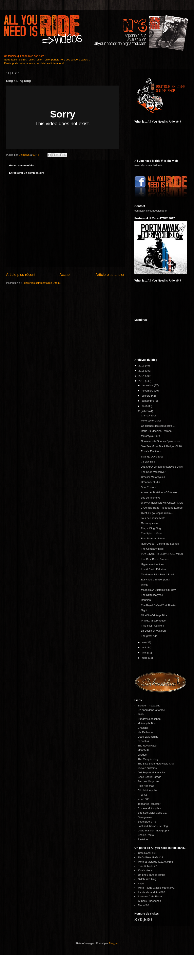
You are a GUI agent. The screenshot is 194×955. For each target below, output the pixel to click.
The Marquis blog (148, 759)
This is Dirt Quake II (152, 625)
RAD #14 (157, 857)
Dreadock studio (150, 482)
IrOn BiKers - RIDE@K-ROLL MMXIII (162, 553)
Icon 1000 (143, 799)
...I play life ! (148, 461)
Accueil (65, 275)
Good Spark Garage (149, 776)
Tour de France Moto (153, 518)
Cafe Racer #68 (147, 852)
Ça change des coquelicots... (158, 425)
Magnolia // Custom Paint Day (158, 589)
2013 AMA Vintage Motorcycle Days (161, 466)
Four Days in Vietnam (153, 538)
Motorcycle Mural (151, 420)
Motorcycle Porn (150, 435)
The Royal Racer (147, 745)
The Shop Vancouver (153, 471)
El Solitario (144, 741)
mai (144, 647)
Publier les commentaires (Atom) (41, 282)
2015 (141, 370)
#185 (170, 861)
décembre (148, 385)
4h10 (140, 714)
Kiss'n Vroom (145, 870)
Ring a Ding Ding (151, 528)
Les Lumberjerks (150, 497)
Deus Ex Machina (148, 736)
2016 (141, 365)
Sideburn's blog (147, 879)
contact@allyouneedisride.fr (150, 210)
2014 (141, 375)
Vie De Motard (146, 732)
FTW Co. (143, 794)
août (145, 406)
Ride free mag (146, 785)
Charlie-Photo (146, 834)
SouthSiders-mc (147, 821)
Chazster (143, 727)
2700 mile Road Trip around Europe (161, 507)
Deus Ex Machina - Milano (156, 430)
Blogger (113, 943)
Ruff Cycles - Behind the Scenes (160, 543)
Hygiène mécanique (152, 564)
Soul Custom (148, 487)
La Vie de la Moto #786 (151, 892)
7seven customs (147, 768)
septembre (148, 400)
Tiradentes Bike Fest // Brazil (157, 574)
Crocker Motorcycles (153, 477)
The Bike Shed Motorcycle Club (156, 763)
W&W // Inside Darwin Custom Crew (162, 502)
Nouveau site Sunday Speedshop (160, 441)
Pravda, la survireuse (153, 620)
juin (144, 642)
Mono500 (143, 750)
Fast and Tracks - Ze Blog (153, 826)
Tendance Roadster (149, 803)
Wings (144, 584)
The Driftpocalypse (152, 594)
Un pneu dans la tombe (151, 709)
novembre (148, 390)
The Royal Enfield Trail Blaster (158, 605)
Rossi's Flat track (151, 451)
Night (144, 610)
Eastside (143, 839)
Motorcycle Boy (147, 723)
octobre (146, 395)
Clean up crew (149, 523)
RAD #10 (143, 857)
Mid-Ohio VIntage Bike (154, 615)
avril (144, 652)
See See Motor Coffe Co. (152, 812)
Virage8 (142, 754)
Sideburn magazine (149, 705)
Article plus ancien (110, 275)
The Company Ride (152, 548)
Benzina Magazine (148, 781)
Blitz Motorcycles (147, 790)
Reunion (146, 599)
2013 (141, 380)
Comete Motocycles (149, 808)
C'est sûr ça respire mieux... (157, 513)
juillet (145, 411)
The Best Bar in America (155, 559)
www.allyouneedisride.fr (148, 165)
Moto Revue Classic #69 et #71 (156, 887)
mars (145, 657)
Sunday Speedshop (149, 718)
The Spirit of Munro (152, 533)
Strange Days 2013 (152, 456)
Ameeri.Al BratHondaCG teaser (159, 492)
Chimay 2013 (148, 415)
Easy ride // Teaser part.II (155, 579)
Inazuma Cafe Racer (150, 896)
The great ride (149, 635)
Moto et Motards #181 (150, 861)
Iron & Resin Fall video (154, 569)
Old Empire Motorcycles (152, 772)
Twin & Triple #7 (147, 866)
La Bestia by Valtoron (153, 630)
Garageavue (145, 817)
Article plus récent (20, 275)
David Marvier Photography (154, 830)
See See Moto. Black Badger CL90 (161, 446)
